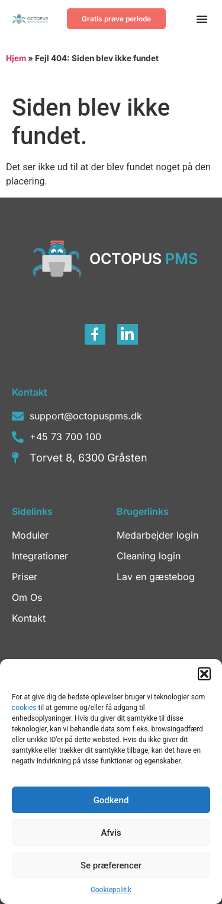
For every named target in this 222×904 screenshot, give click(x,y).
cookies (25, 708)
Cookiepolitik (111, 890)
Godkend (111, 800)
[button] (204, 674)
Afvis (111, 832)
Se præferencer (111, 865)
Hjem (16, 58)
